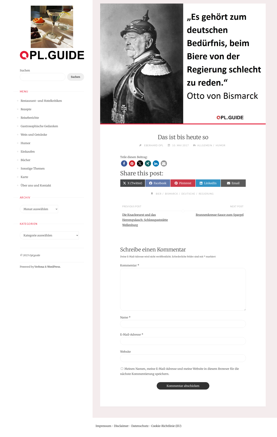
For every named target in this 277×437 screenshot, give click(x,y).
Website (125, 351)
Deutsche (188, 193)
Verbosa (39, 266)
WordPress (53, 266)
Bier (158, 193)
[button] (124, 163)
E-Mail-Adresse (131, 334)
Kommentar (129, 265)
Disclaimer (121, 426)
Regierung (206, 193)
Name (125, 317)
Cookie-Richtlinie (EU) (166, 426)
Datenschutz (140, 426)
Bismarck (171, 193)
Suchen (25, 70)
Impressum (103, 426)
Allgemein (204, 145)
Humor (220, 145)
